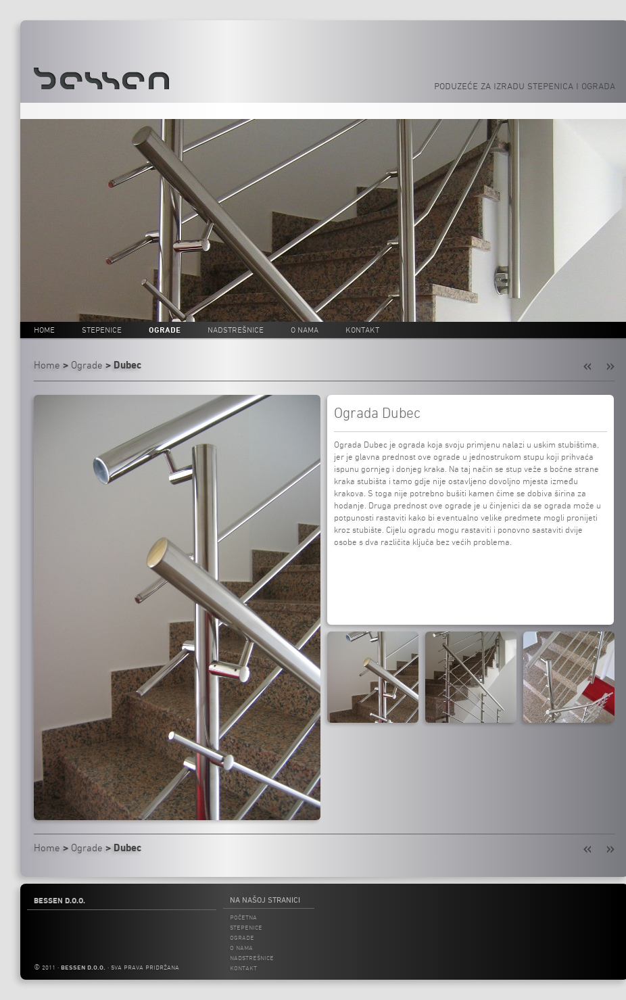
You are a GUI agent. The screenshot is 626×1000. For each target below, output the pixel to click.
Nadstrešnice (236, 330)
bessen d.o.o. (83, 967)
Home (44, 330)
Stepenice (102, 330)
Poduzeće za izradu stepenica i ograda (524, 85)
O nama (304, 330)
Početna (243, 917)
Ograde (164, 330)
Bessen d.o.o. (59, 900)
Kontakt (362, 330)
